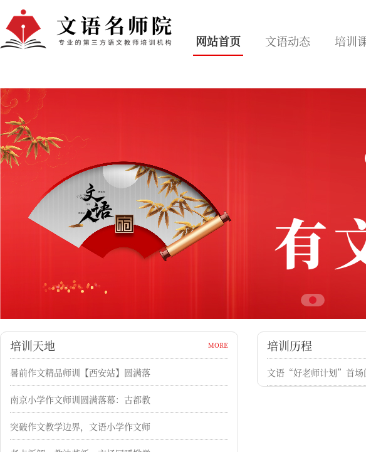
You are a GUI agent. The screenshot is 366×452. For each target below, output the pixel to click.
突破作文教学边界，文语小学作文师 (80, 426)
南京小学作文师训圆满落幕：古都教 (80, 399)
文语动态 (287, 41)
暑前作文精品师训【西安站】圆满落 (80, 372)
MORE (218, 345)
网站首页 (218, 41)
